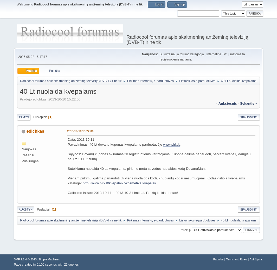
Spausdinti (248, 117)
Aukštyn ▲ (256, 259)
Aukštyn (26, 209)
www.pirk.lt (171, 144)
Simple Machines (49, 259)
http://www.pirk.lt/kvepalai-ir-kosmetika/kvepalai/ (119, 183)
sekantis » (248, 103)
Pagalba (218, 259)
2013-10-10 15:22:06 (80, 131)
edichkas (35, 131)
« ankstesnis (226, 103)
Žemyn (24, 117)
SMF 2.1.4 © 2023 (25, 259)
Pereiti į (184, 230)
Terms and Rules (236, 259)
